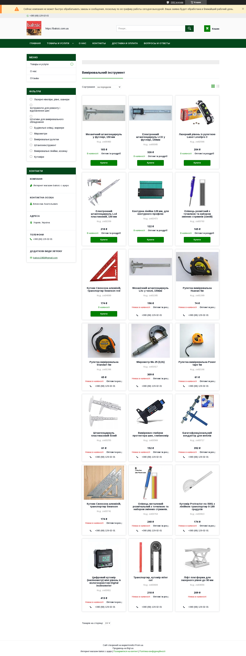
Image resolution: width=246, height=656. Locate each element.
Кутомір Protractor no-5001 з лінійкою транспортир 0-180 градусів (197, 506)
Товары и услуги (58, 43)
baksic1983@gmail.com (45, 257)
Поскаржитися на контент (125, 651)
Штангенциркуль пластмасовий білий (104, 434)
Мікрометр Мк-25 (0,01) (150, 362)
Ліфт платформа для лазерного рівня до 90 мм (197, 579)
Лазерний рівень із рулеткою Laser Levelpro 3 (197, 135)
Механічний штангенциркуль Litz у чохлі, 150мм (150, 289)
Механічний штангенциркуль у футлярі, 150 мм (104, 135)
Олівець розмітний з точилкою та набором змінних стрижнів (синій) (197, 214)
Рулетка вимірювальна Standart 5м (104, 363)
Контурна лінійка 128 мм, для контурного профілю (150, 212)
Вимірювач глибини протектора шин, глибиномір (151, 434)
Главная (35, 43)
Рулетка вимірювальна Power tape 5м (197, 363)
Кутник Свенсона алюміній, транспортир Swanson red (104, 289)
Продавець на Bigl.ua (123, 648)
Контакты (99, 43)
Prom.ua (139, 645)
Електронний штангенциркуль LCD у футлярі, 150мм (150, 137)
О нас (82, 43)
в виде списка (217, 87)
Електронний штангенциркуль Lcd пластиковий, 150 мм (104, 214)
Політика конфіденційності (152, 651)
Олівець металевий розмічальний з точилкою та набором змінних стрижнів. (150, 506)
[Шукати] (189, 28)
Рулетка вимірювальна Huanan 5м (197, 289)
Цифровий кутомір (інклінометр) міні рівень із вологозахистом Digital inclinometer (104, 581)
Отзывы (34, 78)
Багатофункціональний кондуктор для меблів (197, 434)
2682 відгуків (177, 2)
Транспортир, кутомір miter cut (150, 579)
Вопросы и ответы (157, 43)
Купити (103, 163)
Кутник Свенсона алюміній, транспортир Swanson (104, 505)
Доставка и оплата (125, 43)
